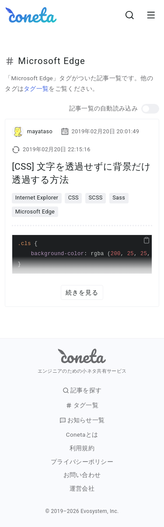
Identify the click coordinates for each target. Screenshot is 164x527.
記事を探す (82, 390)
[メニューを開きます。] (151, 15)
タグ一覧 (36, 88)
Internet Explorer (36, 197)
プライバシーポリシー (82, 462)
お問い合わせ (82, 475)
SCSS (95, 197)
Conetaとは (82, 434)
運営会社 (82, 488)
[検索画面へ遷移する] (130, 15)
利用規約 (82, 448)
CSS (73, 197)
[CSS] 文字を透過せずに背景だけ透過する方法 (81, 173)
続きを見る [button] (82, 292)
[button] (150, 109)
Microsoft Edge (35, 211)
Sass (118, 197)
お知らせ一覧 (82, 420)
